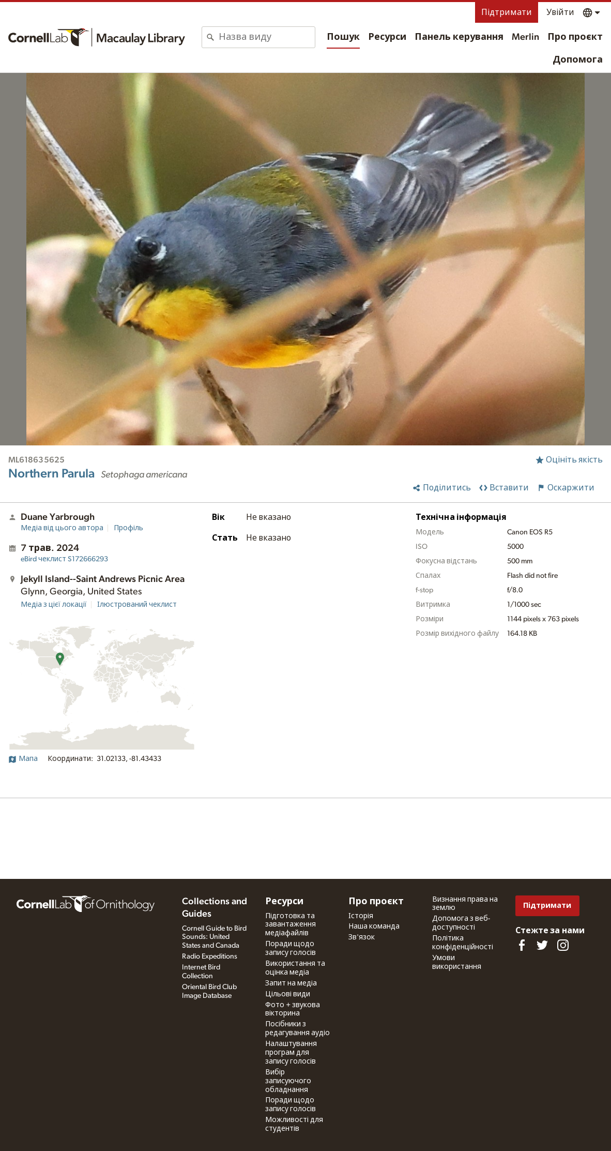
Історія (360, 916)
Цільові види (287, 994)
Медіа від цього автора (62, 528)
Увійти (560, 12)
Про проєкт (575, 37)
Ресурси (387, 37)
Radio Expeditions (209, 956)
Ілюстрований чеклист (137, 604)
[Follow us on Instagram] (563, 945)
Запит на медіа (291, 983)
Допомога (578, 60)
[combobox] (267, 37)
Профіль (128, 528)
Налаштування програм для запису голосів (291, 1052)
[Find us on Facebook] (521, 945)
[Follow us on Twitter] (542, 945)
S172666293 (64, 559)
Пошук (343, 37)
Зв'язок (361, 937)
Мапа (23, 759)
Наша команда (374, 926)
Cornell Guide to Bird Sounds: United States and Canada (214, 937)
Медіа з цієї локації (54, 604)
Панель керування (459, 37)
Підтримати (506, 12)
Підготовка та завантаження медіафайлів (290, 925)
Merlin (525, 37)
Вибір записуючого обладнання (288, 1081)
